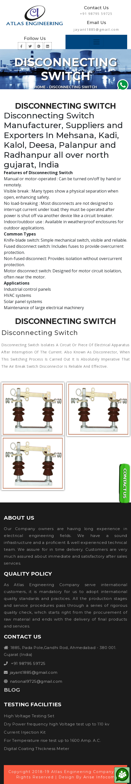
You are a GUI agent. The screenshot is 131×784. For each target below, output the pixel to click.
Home (40, 87)
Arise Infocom (99, 777)
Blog (12, 690)
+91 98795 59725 (96, 13)
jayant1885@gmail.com (96, 29)
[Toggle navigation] (96, 42)
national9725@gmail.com (36, 681)
